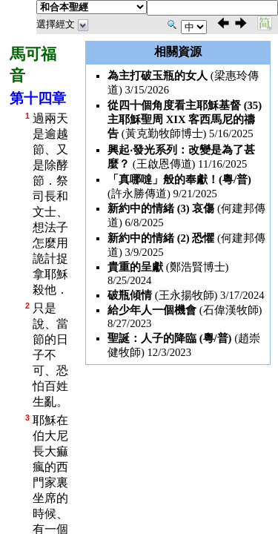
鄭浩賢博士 (197, 267)
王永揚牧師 (186, 295)
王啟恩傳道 (164, 164)
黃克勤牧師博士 (164, 133)
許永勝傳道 (139, 194)
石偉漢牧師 (231, 310)
